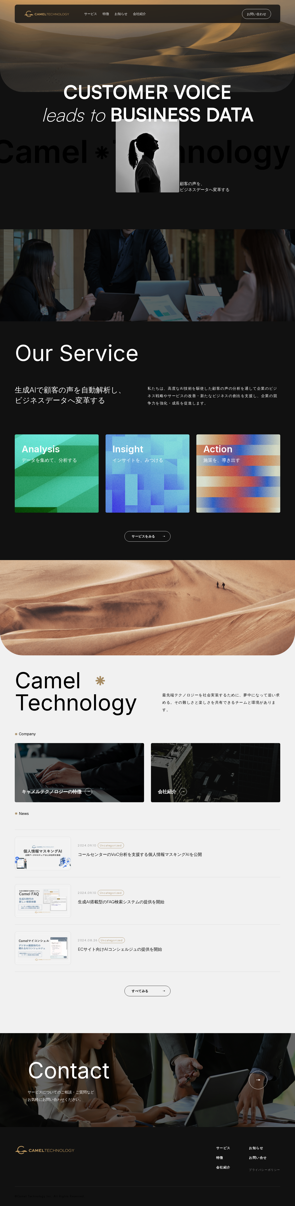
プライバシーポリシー (264, 1169)
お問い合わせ (256, 14)
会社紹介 (139, 14)
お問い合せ (258, 1158)
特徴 (106, 14)
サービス (90, 14)
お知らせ (121, 14)
